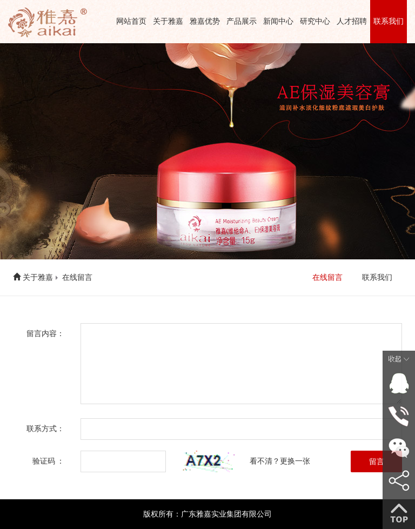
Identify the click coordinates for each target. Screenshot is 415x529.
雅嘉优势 (205, 21)
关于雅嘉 (168, 21)
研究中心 (315, 21)
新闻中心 (278, 21)
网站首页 (131, 21)
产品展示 (241, 21)
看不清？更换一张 (280, 461)
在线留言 (77, 277)
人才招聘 (352, 21)
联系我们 (388, 21)
